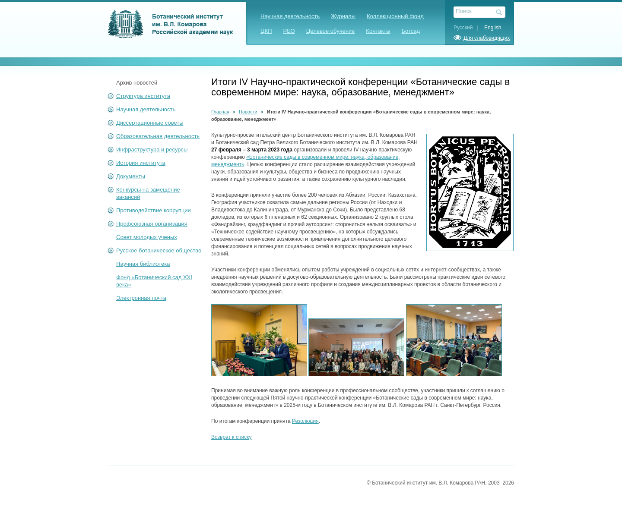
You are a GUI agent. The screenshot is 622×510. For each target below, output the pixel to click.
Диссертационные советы (150, 123)
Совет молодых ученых (146, 237)
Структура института (143, 96)
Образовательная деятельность (158, 136)
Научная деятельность (290, 16)
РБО (289, 31)
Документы (130, 176)
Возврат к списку (231, 437)
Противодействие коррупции (153, 210)
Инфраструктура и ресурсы (151, 149)
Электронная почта (141, 298)
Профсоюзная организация (151, 223)
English (492, 28)
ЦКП (266, 31)
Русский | (468, 28)
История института (140, 163)
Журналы (343, 16)
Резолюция (305, 421)
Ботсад (411, 31)
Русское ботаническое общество (158, 250)
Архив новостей (136, 82)
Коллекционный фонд (395, 16)
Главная (220, 111)
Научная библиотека (143, 264)
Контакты (378, 31)
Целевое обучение (330, 31)
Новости (248, 111)
